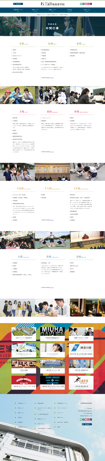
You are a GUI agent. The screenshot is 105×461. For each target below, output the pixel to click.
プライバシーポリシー (62, 408)
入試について (40, 423)
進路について (21, 412)
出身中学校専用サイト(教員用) (44, 428)
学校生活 (20, 417)
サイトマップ (60, 412)
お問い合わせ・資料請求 (62, 422)
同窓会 (58, 427)
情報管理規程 (40, 403)
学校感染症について (22, 427)
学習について (21, 408)
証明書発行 (20, 422)
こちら (52, 77)
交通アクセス (60, 417)
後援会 (39, 433)
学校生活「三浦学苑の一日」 (52, 14)
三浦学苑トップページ (41, 14)
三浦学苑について (22, 403)
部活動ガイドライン (42, 419)
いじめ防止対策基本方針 (43, 414)
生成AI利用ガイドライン (62, 403)
